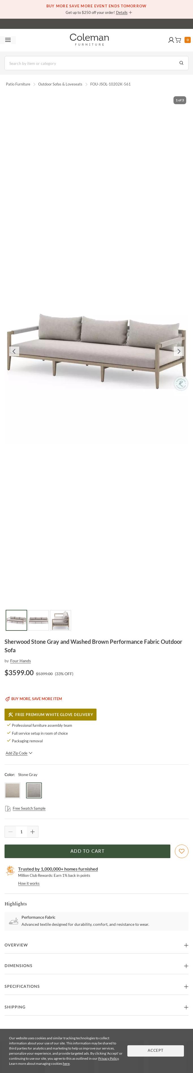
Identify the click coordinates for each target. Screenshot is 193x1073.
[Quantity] (21, 831)
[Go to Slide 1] (16, 620)
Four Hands (20, 660)
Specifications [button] (22, 987)
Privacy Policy (108, 1058)
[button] (171, 40)
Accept (156, 1051)
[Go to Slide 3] (60, 620)
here (66, 1063)
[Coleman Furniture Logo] (89, 40)
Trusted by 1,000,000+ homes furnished (58, 868)
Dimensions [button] (19, 966)
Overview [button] (16, 945)
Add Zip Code (19, 753)
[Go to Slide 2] (38, 620)
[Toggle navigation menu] (8, 40)
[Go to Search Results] (181, 63)
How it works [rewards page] (29, 883)
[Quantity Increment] (32, 831)
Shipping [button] (15, 1007)
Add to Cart (87, 851)
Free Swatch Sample (25, 808)
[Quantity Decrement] (10, 831)
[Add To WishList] (181, 851)
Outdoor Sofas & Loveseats (60, 84)
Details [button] (122, 12)
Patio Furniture (18, 84)
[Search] (96, 63)
